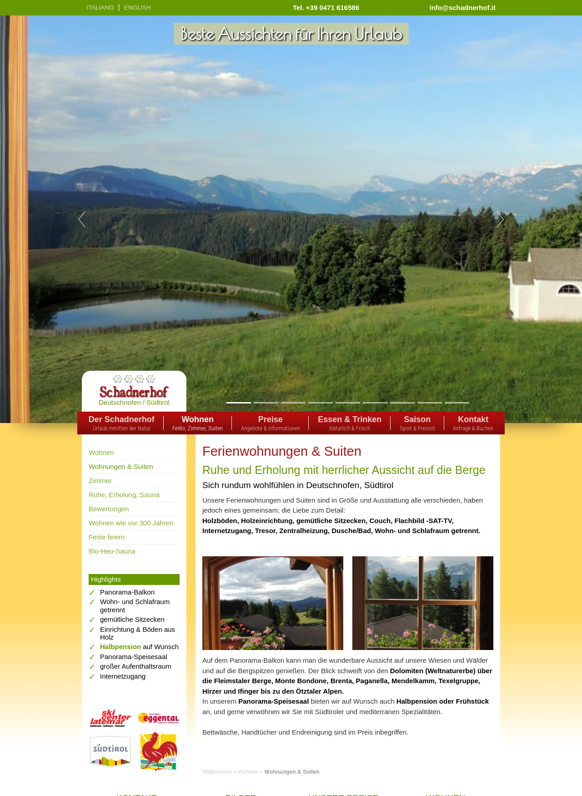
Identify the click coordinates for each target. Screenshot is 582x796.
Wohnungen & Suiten (121, 466)
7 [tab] (402, 402)
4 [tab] (320, 402)
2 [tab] (265, 402)
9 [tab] (456, 402)
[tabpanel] (291, 219)
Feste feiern (107, 537)
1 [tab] (238, 402)
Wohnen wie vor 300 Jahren (131, 523)
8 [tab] (429, 402)
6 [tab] (374, 402)
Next (500, 219)
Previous (82, 219)
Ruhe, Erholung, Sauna (124, 495)
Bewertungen (109, 509)
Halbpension (120, 646)
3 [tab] (293, 402)
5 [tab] (347, 402)
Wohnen (101, 452)
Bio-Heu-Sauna (112, 551)
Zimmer (100, 480)
